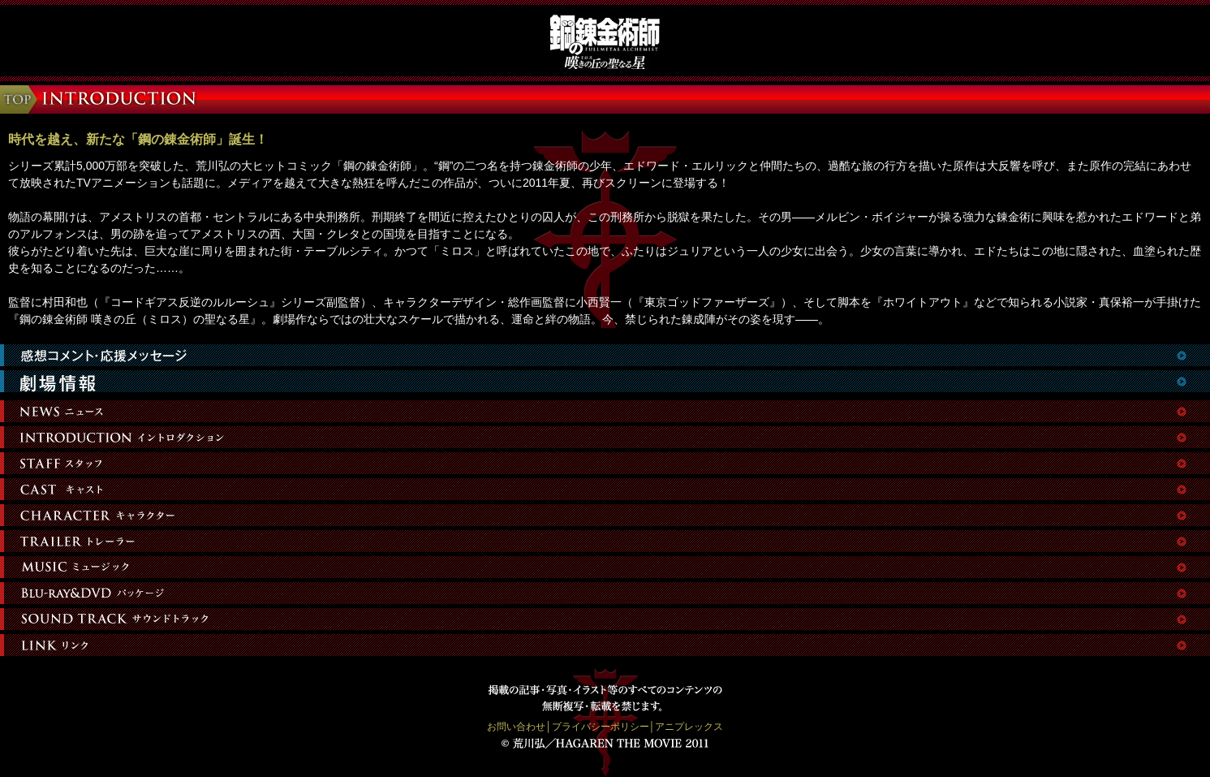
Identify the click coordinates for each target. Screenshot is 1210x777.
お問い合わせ (516, 726)
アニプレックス (689, 726)
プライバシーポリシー (600, 726)
